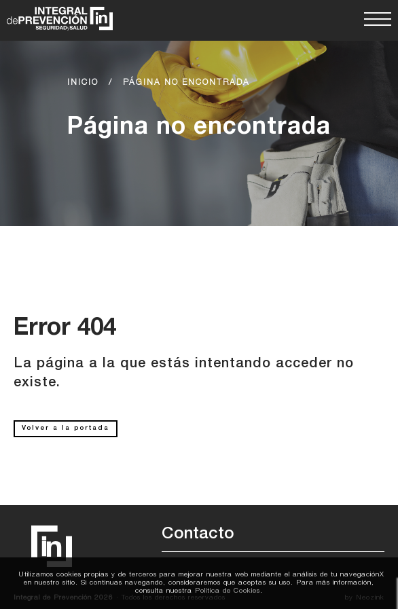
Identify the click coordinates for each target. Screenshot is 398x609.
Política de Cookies (227, 591)
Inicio (82, 83)
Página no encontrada (186, 83)
